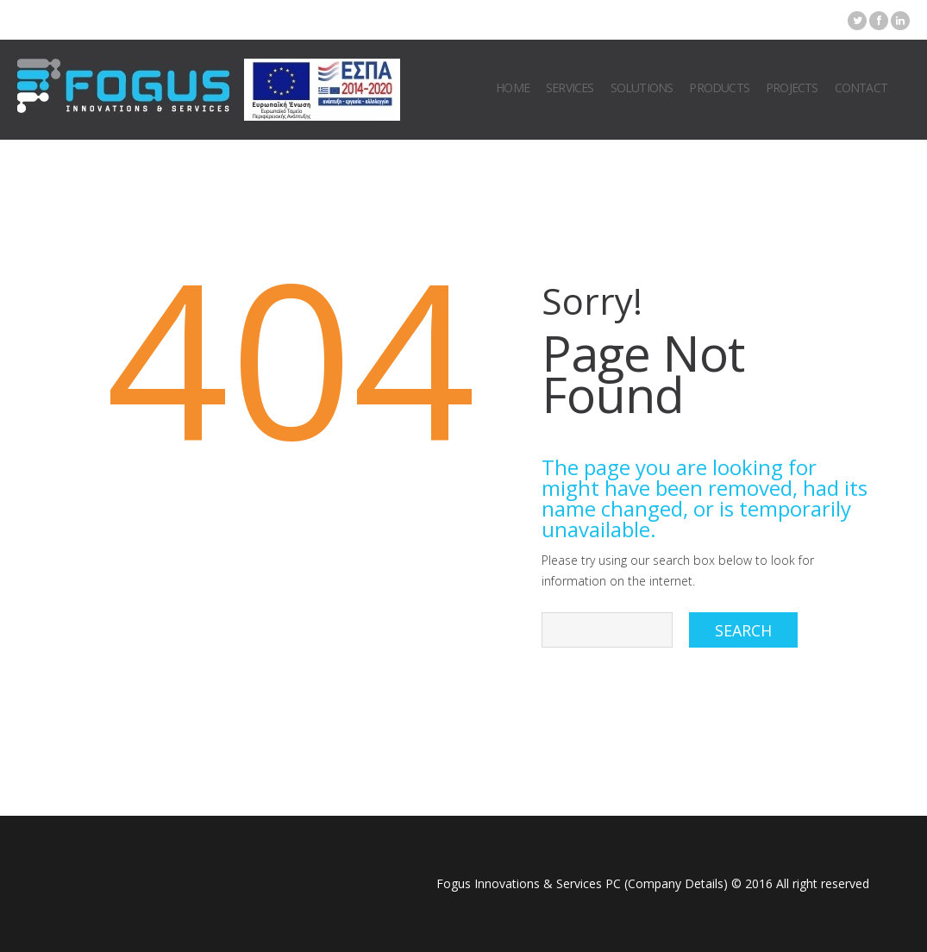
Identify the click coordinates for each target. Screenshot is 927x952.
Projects (792, 87)
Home (512, 87)
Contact (861, 87)
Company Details (675, 883)
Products (719, 87)
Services (570, 87)
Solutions (642, 87)
